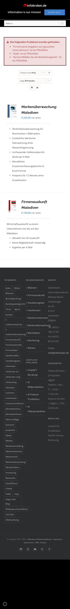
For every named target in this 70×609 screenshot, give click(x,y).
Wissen (31, 347)
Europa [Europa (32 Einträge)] (9, 314)
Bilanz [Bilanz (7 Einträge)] (17, 288)
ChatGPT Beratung (33, 372)
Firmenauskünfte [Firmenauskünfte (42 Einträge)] (14, 344)
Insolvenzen (34, 310)
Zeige (27, 81)
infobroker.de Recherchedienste (39, 539)
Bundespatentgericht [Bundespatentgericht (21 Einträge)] (15, 304)
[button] (5, 604)
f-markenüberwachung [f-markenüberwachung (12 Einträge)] (16, 332)
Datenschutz (28, 542)
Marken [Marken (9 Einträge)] (9, 440)
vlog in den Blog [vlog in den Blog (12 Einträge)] (11, 501)
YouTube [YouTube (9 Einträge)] (10, 514)
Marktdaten (34, 332)
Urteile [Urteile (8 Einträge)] (9, 488)
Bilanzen (32, 287)
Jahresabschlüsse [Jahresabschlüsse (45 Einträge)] (14, 414)
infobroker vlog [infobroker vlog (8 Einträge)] (13, 376)
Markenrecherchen (35, 317)
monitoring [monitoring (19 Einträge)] (11, 472)
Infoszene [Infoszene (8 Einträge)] (10, 387)
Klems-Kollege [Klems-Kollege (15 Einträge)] (12, 419)
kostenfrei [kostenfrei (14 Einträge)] (10, 430)
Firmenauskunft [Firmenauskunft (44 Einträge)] (13, 339)
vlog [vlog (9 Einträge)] (16, 494)
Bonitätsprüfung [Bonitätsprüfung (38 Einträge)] (13, 298)
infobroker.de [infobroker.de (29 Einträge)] (12, 371)
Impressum (57, 539)
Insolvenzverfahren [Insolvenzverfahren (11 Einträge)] (15, 403)
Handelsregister (35, 302)
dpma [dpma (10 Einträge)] (17, 309)
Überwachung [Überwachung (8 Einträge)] (12, 519)
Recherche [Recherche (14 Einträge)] (10, 478)
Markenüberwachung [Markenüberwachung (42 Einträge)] (16, 462)
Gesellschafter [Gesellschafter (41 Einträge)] (12, 355)
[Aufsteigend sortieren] (49, 73)
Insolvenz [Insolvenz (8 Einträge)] (10, 392)
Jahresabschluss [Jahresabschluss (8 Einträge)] (13, 408)
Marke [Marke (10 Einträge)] (8, 435)
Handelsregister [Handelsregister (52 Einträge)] (13, 360)
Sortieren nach (28, 73)
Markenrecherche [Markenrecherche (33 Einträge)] (14, 451)
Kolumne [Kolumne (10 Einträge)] (10, 424)
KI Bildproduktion (35, 384)
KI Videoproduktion (35, 409)
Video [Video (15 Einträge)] (8, 494)
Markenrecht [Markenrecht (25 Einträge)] (11, 456)
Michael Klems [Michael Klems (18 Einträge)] (12, 467)
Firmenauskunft (35, 295)
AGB (37, 542)
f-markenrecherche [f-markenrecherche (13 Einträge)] (14, 322)
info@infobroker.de (58, 352)
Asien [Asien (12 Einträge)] (8, 288)
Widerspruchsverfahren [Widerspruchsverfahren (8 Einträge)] (17, 509)
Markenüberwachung (35, 325)
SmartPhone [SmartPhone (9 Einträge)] (11, 483)
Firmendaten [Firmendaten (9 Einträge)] (12, 350)
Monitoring (33, 340)
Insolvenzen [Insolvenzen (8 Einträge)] (11, 398)
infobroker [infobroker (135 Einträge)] (11, 366)
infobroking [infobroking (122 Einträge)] (11, 382)
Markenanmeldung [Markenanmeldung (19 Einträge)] (14, 446)
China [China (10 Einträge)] (8, 309)
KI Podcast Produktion (33, 397)
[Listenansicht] (37, 87)
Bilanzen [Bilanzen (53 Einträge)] (10, 293)
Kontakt (43, 542)
